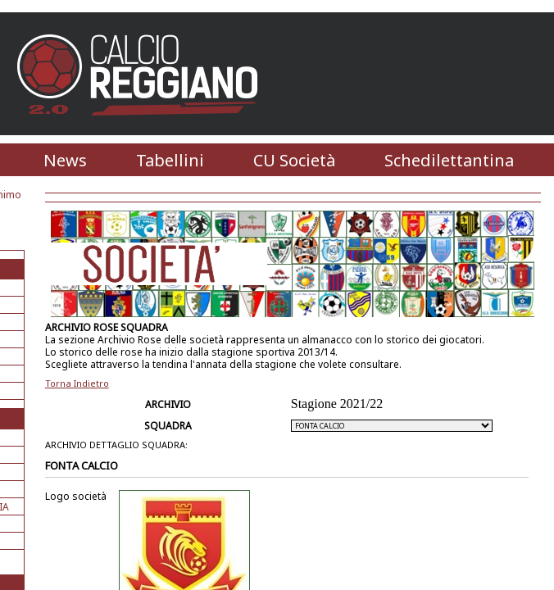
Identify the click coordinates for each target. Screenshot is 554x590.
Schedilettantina (449, 160)
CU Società (294, 160)
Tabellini (170, 160)
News (65, 160)
